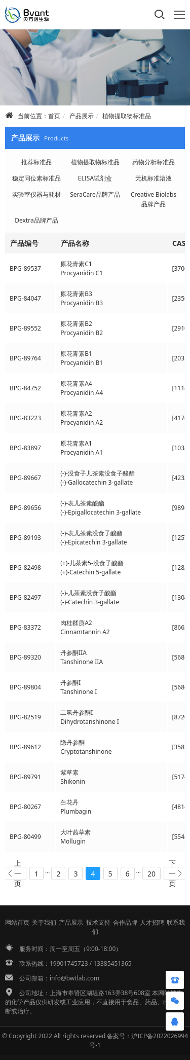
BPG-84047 (25, 298)
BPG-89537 (25, 268)
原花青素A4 (76, 383)
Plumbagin (75, 811)
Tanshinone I (78, 691)
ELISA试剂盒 (95, 178)
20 (151, 874)
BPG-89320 (25, 657)
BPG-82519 (25, 717)
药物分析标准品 (153, 162)
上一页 (17, 873)
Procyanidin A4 (81, 392)
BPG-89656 (25, 507)
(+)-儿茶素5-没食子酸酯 (92, 563)
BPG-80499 (25, 836)
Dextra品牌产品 (36, 220)
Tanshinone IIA (81, 661)
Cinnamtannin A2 (85, 632)
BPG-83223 (25, 418)
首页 (54, 116)
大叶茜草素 (75, 832)
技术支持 (98, 922)
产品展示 (81, 116)
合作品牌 (125, 922)
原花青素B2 (76, 323)
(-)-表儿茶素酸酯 (82, 503)
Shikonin (72, 781)
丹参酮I (70, 682)
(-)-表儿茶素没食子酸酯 (91, 533)
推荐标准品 (36, 162)
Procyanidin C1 (81, 273)
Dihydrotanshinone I (89, 721)
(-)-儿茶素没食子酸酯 (88, 593)
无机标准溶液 (153, 178)
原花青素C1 (76, 264)
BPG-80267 (25, 806)
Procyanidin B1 (81, 362)
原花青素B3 (76, 293)
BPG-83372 (25, 627)
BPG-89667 (25, 477)
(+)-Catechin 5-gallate (90, 572)
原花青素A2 (76, 413)
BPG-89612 (25, 747)
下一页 (172, 873)
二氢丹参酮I (76, 712)
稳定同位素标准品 (36, 178)
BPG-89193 (25, 537)
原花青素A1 (76, 443)
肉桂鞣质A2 (76, 622)
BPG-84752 (25, 388)
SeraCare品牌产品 (95, 194)
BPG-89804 (25, 687)
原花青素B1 (76, 353)
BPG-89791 (25, 777)
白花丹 (69, 802)
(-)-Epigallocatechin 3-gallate (100, 512)
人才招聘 (152, 922)
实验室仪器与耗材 (36, 194)
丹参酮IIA (73, 652)
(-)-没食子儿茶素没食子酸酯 (97, 473)
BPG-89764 (25, 358)
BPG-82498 (25, 567)
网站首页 (17, 922)
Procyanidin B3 (81, 303)
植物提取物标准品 (126, 116)
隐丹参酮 (72, 742)
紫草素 (69, 772)
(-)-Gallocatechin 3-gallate (96, 482)
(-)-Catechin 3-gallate (89, 602)
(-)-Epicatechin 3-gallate (93, 542)
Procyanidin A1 (81, 452)
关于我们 (44, 922)
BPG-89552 (25, 328)
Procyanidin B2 (81, 332)
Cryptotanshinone (85, 751)
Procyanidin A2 (81, 422)
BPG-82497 (25, 597)
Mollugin (73, 841)
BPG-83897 (25, 448)
